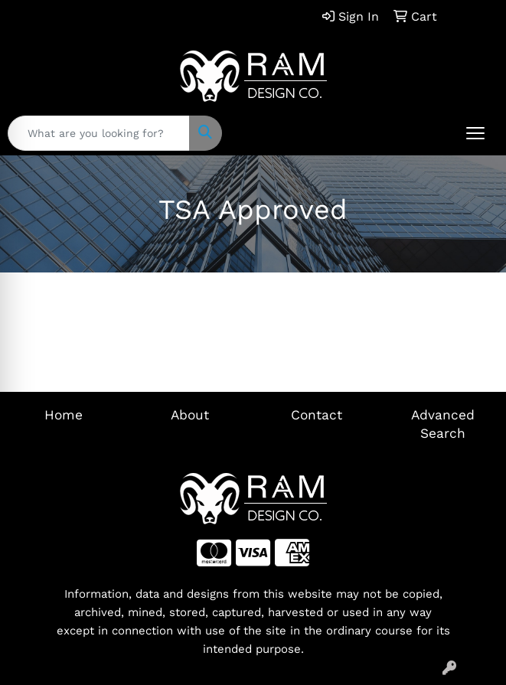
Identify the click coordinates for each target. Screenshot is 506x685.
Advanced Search (443, 424)
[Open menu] (475, 133)
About (190, 414)
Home (63, 414)
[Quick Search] (99, 133)
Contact (316, 414)
